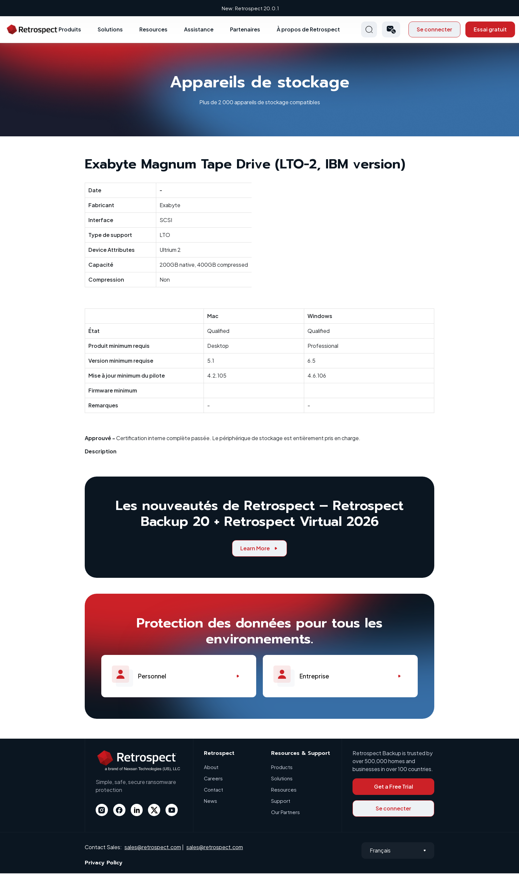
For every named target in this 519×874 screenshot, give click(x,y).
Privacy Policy (103, 863)
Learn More (259, 548)
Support (280, 801)
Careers (213, 779)
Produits (70, 29)
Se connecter (434, 29)
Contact (213, 790)
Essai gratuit (490, 29)
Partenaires (245, 29)
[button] (391, 30)
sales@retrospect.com (152, 847)
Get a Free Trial (393, 787)
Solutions (110, 29)
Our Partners (285, 812)
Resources (153, 29)
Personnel (179, 676)
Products (282, 767)
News (210, 801)
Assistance (198, 29)
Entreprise (340, 676)
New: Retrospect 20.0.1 (260, 8)
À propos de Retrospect (308, 29)
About (211, 767)
